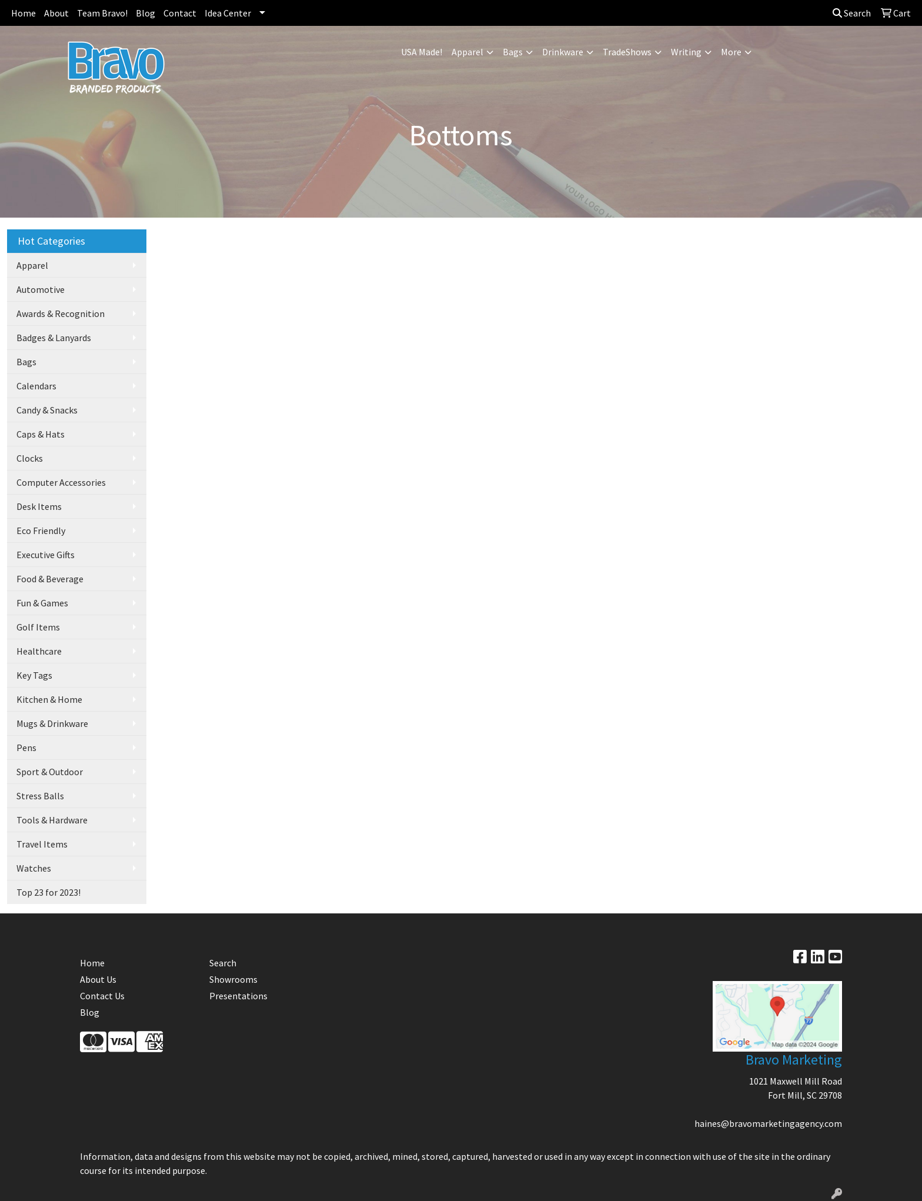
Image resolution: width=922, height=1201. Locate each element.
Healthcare (39, 651)
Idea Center (228, 13)
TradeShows (627, 52)
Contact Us (102, 996)
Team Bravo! (102, 13)
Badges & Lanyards (53, 337)
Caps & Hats (40, 434)
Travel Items (42, 844)
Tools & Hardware (52, 820)
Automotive (40, 289)
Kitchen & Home (49, 699)
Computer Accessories (61, 482)
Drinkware (562, 52)
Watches (33, 868)
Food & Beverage (49, 579)
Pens (26, 747)
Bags (513, 52)
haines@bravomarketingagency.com (768, 1123)
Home (23, 13)
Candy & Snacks (47, 410)
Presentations (238, 996)
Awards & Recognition (60, 313)
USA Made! (421, 52)
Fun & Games (42, 603)
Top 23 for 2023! (48, 892)
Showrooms (233, 979)
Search (852, 13)
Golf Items (38, 627)
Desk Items (39, 506)
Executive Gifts (45, 555)
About (56, 13)
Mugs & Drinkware (52, 723)
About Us (98, 979)
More (731, 52)
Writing (686, 52)
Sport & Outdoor (49, 772)
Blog (145, 13)
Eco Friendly (40, 530)
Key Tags (34, 675)
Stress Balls (40, 796)
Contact (179, 13)
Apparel (467, 52)
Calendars (36, 386)
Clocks (29, 458)
